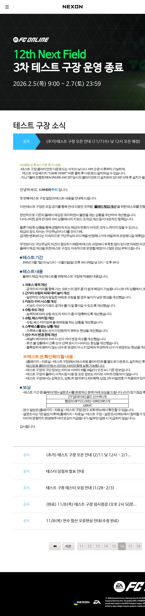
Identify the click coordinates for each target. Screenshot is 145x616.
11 (81, 546)
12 (89, 546)
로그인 (137, 7)
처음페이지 (55, 546)
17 (130, 546)
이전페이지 (68, 546)
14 (106, 546)
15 (114, 546)
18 (138, 546)
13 (98, 546)
